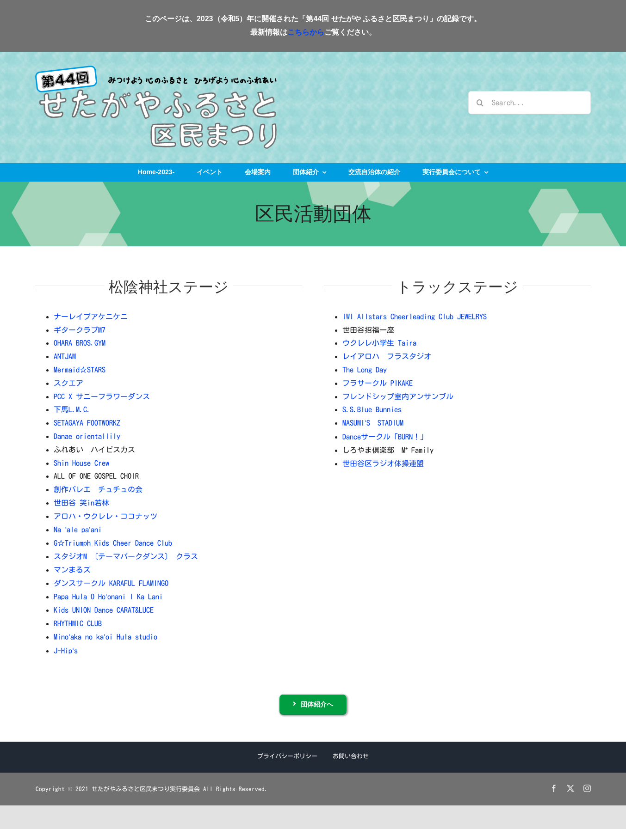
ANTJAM (65, 356)
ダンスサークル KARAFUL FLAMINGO (111, 583)
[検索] (479, 102)
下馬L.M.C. (72, 409)
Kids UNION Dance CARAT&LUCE (104, 610)
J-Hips (66, 650)
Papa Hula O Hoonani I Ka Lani (108, 596)
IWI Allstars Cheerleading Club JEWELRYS (414, 316)
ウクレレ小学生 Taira (379, 343)
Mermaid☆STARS (79, 369)
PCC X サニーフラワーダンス (102, 396)
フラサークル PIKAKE (377, 383)
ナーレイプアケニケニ (91, 316)
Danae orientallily (87, 436)
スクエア (68, 383)
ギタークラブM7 (79, 330)
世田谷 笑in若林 (81, 502)
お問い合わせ (351, 756)
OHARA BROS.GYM (79, 343)
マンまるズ (72, 569)
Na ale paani (77, 529)
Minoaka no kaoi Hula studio (105, 636)
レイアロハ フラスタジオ (386, 356)
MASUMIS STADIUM (372, 423)
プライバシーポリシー (287, 756)
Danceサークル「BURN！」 (385, 436)
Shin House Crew (81, 463)
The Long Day (364, 369)
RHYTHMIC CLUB (78, 623)
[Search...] (529, 102)
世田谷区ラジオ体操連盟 (383, 463)
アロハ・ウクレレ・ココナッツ (105, 516)
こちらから (305, 32)
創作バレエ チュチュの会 (98, 489)
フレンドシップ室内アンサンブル (397, 396)
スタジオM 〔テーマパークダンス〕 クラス (126, 556)
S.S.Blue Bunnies (372, 409)
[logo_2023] (156, 69)
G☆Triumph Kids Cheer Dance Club (113, 543)
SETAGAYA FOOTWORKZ (87, 423)
